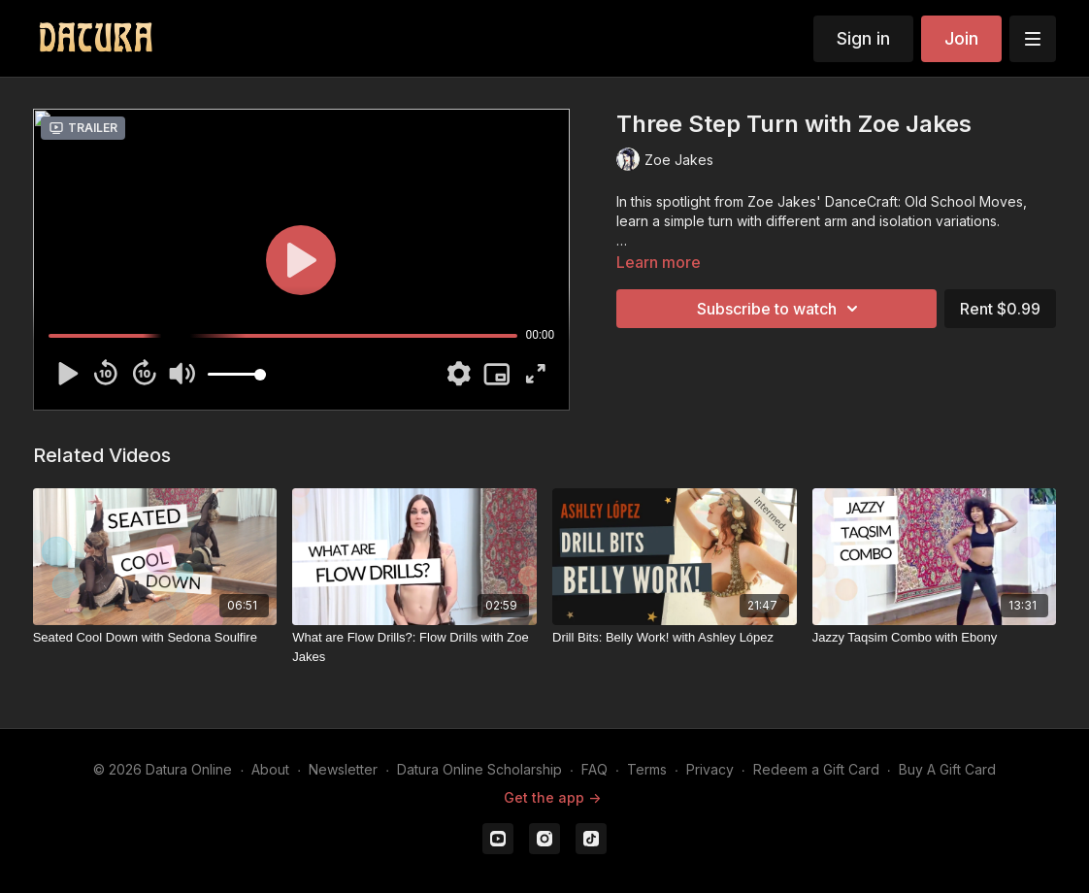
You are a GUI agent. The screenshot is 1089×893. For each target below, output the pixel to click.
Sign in (863, 38)
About (270, 769)
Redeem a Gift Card (816, 769)
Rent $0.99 (1000, 308)
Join (961, 38)
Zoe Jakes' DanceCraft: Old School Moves (885, 201)
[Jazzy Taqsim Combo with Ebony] (934, 637)
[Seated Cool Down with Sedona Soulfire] (155, 637)
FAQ (594, 769)
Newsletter (343, 769)
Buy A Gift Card (947, 769)
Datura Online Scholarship (479, 769)
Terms (647, 769)
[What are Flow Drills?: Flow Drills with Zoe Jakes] (414, 647)
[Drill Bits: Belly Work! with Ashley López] (674, 637)
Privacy (710, 769)
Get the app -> (552, 797)
